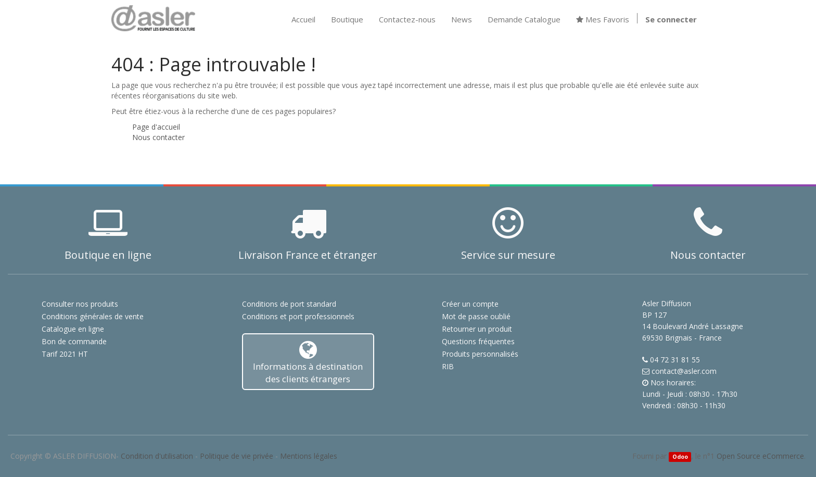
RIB (448, 366)
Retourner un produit (477, 329)
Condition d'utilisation (157, 456)
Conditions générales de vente (93, 316)
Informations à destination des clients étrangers (308, 362)
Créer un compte (470, 304)
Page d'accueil (156, 127)
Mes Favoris (602, 19)
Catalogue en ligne (73, 329)
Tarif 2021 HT (65, 354)
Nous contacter (158, 137)
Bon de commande (74, 341)
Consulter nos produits (80, 304)
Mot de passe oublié (476, 316)
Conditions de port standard (289, 304)
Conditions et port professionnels (298, 316)
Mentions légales (308, 456)
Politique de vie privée (236, 456)
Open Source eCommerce (760, 456)
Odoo (680, 456)
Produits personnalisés (480, 354)
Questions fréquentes (478, 341)
